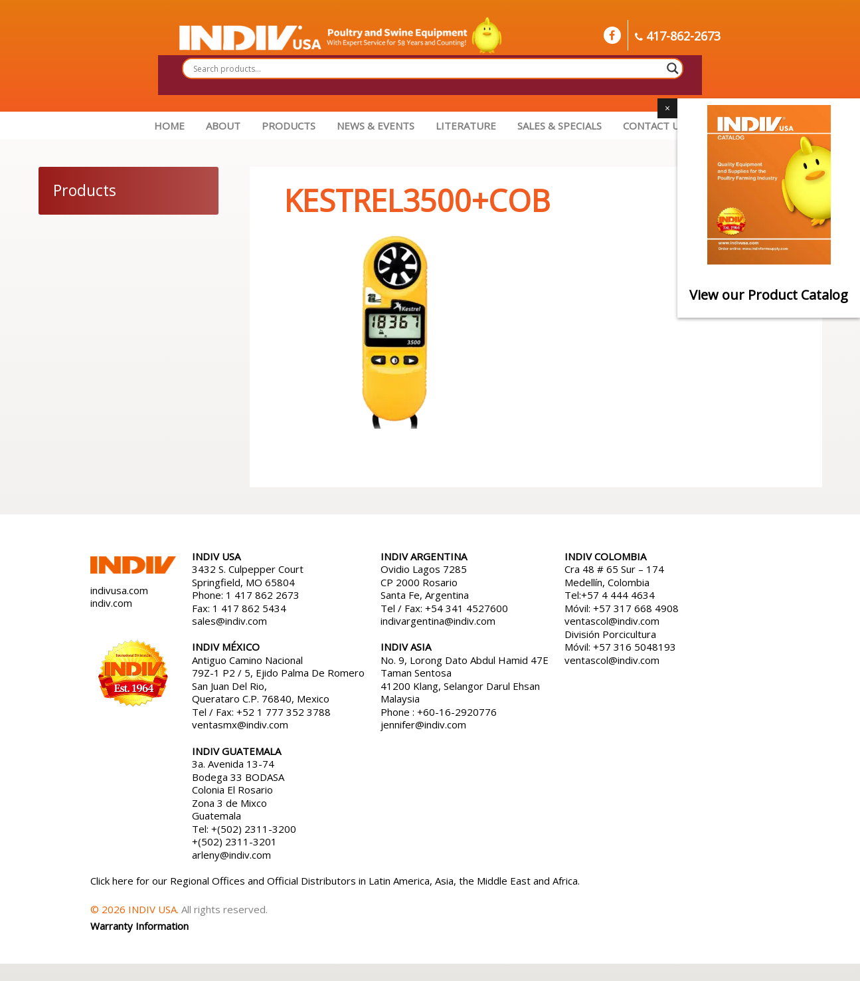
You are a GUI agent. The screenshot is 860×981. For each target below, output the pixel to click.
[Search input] (427, 68)
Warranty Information (139, 925)
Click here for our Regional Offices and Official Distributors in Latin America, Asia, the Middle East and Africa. (335, 880)
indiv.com (111, 602)
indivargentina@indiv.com (438, 620)
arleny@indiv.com (233, 854)
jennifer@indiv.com (423, 724)
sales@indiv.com (229, 620)
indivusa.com (119, 590)
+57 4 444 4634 (618, 594)
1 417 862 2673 (263, 594)
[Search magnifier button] (672, 68)
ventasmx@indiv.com (240, 724)
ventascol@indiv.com (611, 620)
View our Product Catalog (768, 295)
